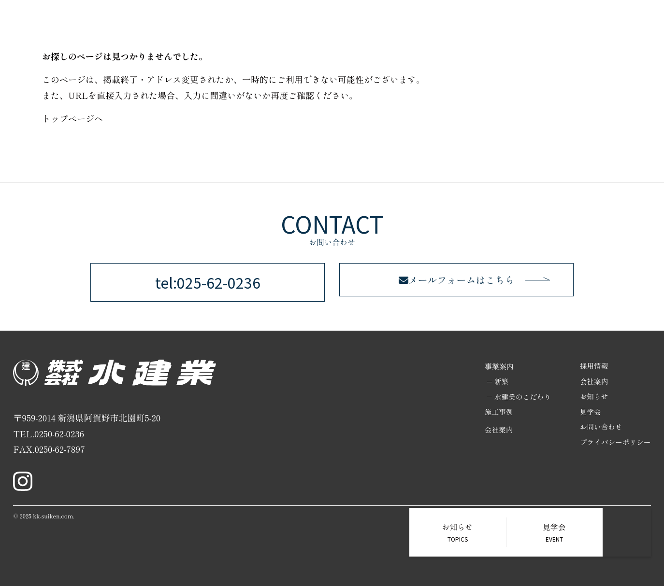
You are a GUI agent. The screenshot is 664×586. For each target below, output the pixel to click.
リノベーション (448, 24)
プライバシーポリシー (614, 443)
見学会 (589, 412)
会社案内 (576, 24)
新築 (498, 382)
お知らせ (592, 397)
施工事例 (498, 24)
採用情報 (537, 24)
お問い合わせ (622, 24)
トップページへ (72, 118)
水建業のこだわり (520, 397)
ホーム (353, 24)
